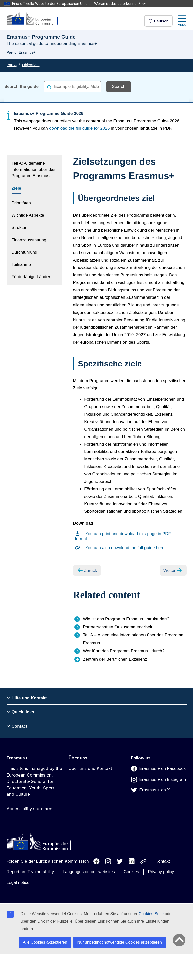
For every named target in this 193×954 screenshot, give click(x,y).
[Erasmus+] (35, 18)
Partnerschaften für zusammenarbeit (117, 627)
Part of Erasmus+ (21, 52)
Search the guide (21, 86)
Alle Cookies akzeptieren (45, 942)
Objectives (30, 65)
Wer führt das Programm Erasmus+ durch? (123, 651)
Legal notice (18, 882)
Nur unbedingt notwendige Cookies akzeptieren (119, 942)
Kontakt (162, 861)
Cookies (131, 871)
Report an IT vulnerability (30, 871)
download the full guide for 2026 (79, 128)
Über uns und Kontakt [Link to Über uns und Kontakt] (90, 768)
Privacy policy (161, 871)
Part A (12, 65)
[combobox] (72, 86)
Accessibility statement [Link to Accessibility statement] (30, 808)
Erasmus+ (17, 757)
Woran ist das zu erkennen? (120, 3)
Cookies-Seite (151, 914)
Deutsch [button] (158, 21)
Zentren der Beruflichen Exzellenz (115, 659)
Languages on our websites (89, 871)
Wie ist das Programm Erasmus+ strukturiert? (126, 619)
